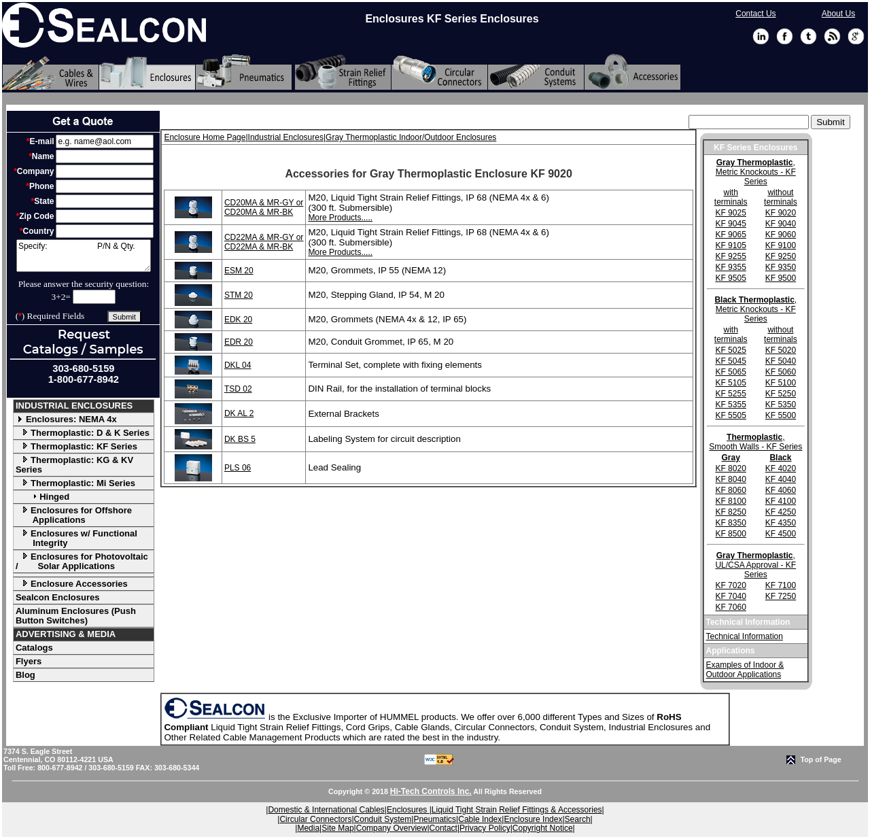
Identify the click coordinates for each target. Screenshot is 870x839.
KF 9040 (780, 223)
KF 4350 (780, 523)
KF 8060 (730, 490)
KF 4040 (780, 479)
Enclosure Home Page (204, 137)
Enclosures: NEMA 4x (66, 419)
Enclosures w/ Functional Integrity (76, 538)
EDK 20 (238, 319)
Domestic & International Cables (326, 810)
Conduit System (383, 819)
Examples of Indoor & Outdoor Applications (745, 669)
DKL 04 (237, 365)
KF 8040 (730, 479)
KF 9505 (730, 278)
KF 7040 (730, 596)
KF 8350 (730, 523)
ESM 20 (239, 270)
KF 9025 (730, 213)
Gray (730, 457)
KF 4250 (780, 512)
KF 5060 (780, 372)
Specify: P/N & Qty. (83, 255)
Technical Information (744, 636)
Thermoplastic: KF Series (76, 446)
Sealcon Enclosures (58, 597)
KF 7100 (780, 585)
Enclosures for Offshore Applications (74, 515)
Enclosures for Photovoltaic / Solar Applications (82, 561)
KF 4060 (780, 490)
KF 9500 (780, 278)
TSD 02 (238, 389)
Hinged (42, 497)
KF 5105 (730, 383)
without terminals (780, 197)
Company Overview (392, 828)
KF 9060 (780, 234)
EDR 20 (238, 342)
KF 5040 (780, 361)
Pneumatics (434, 819)
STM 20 (238, 295)
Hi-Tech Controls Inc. (431, 791)
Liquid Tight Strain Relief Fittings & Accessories (517, 810)
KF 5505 (730, 415)
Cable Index (480, 819)
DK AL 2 (239, 413)
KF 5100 (780, 383)
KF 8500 (730, 533)
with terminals (731, 197)
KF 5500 (780, 415)
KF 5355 (730, 404)
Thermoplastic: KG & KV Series (74, 465)
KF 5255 (730, 393)
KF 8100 (730, 501)
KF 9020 (780, 213)
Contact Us (755, 13)
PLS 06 (237, 468)
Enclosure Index (533, 819)
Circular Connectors (315, 819)
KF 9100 (780, 245)
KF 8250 (730, 512)
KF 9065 (730, 234)
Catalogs (34, 648)
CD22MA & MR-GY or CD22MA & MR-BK (263, 242)
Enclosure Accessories (72, 584)
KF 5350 (780, 404)
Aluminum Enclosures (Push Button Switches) (76, 616)
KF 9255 (730, 256)
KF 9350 (780, 267)
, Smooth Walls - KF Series (755, 441)
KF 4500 (780, 533)
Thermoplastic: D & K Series (83, 433)
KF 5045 (730, 361)
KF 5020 (780, 350)
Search (578, 819)
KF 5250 (780, 393)
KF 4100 (780, 501)
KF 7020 (730, 585)
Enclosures (408, 810)
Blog (25, 675)
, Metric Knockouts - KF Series (756, 172)
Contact (443, 828)
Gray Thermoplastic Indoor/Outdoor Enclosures (411, 137)
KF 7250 (780, 596)
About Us (838, 13)
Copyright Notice (542, 828)
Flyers (28, 661)
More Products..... (340, 217)
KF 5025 (730, 350)
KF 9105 (730, 245)
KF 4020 (780, 468)
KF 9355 (730, 267)
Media (308, 828)
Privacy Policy (484, 828)
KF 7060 (730, 607)
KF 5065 (730, 372)
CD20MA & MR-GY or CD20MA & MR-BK (263, 207)
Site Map (337, 828)
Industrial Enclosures (286, 137)
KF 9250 (780, 256)
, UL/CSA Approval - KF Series (755, 565)
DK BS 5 (240, 439)
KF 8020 (730, 468)
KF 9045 (730, 223)
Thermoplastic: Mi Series (75, 483)
